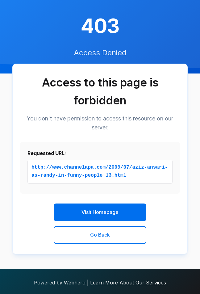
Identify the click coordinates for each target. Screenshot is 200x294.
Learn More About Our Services (128, 282)
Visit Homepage (100, 212)
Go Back (100, 235)
